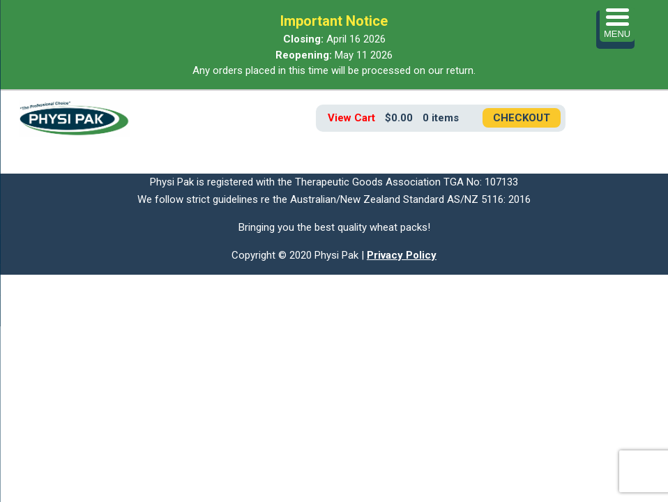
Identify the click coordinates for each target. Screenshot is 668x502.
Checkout (521, 118)
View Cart (351, 118)
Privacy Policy (402, 255)
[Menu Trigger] (617, 24)
